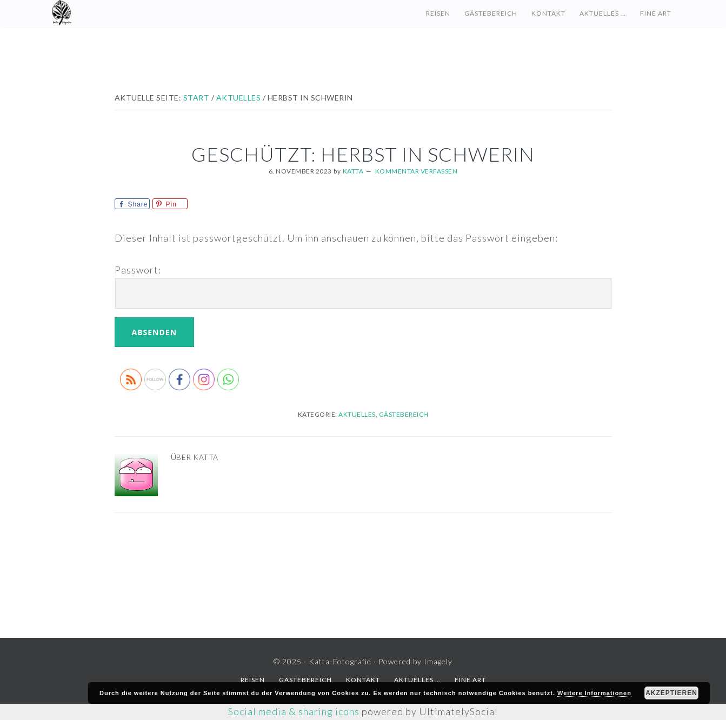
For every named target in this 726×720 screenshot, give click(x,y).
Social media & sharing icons (295, 711)
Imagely (438, 661)
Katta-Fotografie (157, 13)
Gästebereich (404, 414)
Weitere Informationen (594, 693)
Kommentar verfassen (416, 171)
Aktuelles (357, 414)
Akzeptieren (671, 693)
